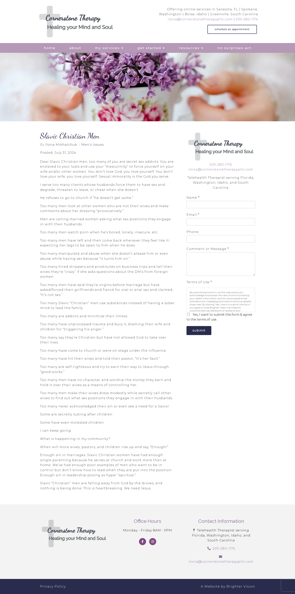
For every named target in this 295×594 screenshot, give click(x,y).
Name (193, 197)
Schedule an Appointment (232, 29)
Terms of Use (199, 282)
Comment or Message (208, 249)
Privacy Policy (53, 586)
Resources (189, 48)
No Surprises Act (234, 48)
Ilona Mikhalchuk (61, 144)
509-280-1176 (247, 19)
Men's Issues (92, 144)
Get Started (149, 48)
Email (193, 215)
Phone (193, 232)
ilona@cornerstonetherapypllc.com (200, 19)
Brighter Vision (240, 586)
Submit (200, 331)
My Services (107, 48)
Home (50, 48)
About (75, 48)
